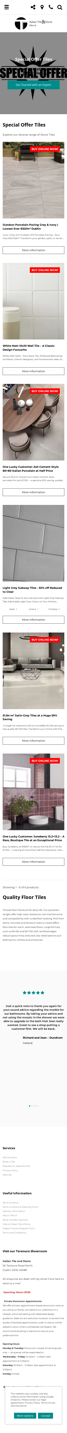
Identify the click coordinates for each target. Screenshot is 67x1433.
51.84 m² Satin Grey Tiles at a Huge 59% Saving (30, 717)
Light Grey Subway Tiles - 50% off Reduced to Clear (32, 589)
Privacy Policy (10, 1170)
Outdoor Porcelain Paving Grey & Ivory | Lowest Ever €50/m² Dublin (30, 226)
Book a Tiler (9, 1161)
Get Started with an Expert (33, 85)
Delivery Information (14, 1211)
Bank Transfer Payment (15, 1219)
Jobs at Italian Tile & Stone (16, 1224)
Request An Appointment (16, 1166)
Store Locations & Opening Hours (20, 1207)
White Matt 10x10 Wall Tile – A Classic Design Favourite (29, 347)
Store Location (10, 1202)
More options (25, 1415)
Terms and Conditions (14, 1232)
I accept (45, 1415)
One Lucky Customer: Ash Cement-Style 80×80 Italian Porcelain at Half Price (31, 468)
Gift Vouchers (10, 1157)
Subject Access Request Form (19, 1228)
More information (33, 250)
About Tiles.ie (10, 1215)
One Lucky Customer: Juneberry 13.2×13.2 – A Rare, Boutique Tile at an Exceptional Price (33, 838)
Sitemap (7, 1174)
